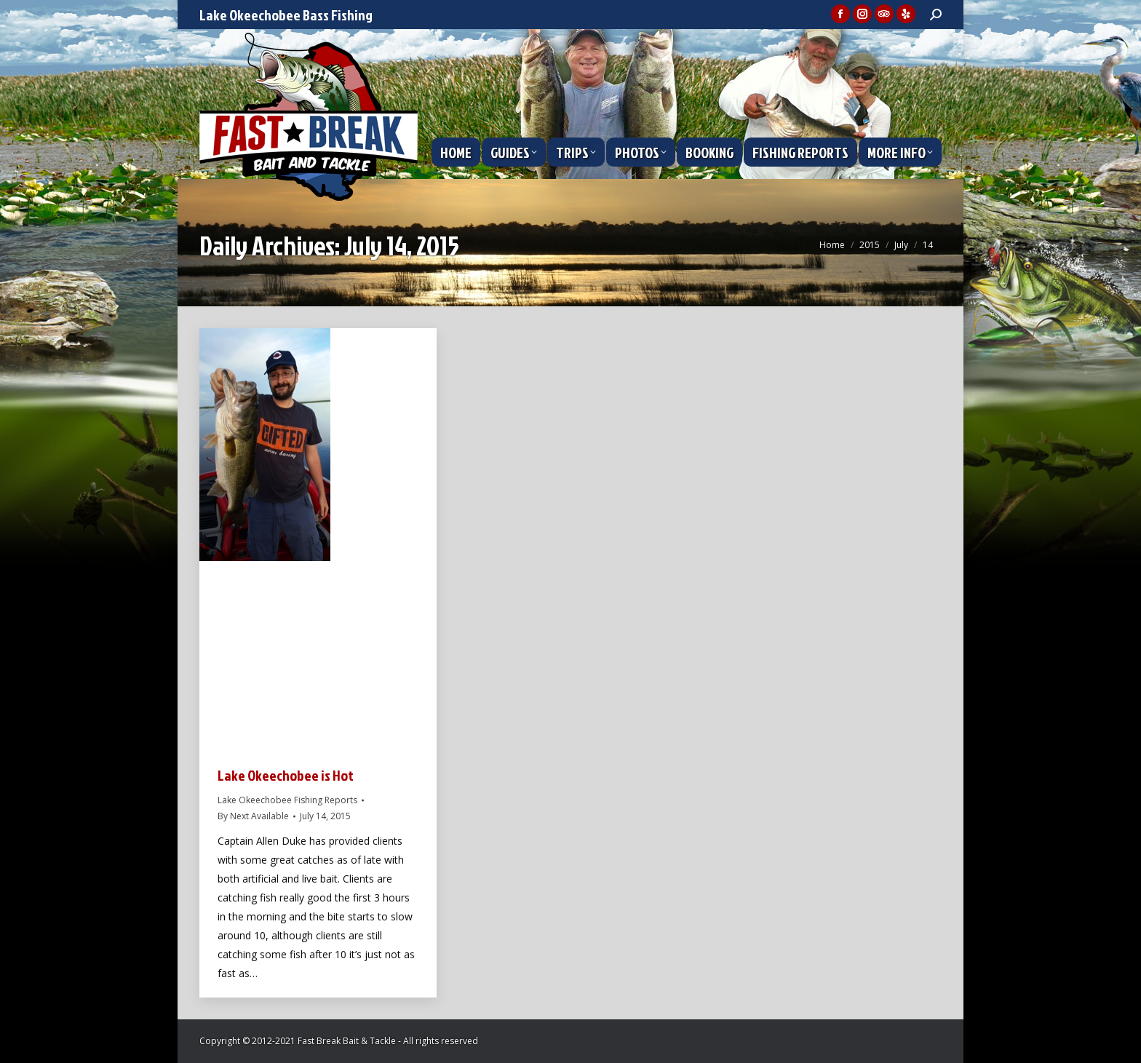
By (253, 816)
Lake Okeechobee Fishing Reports (287, 800)
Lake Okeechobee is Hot (286, 775)
